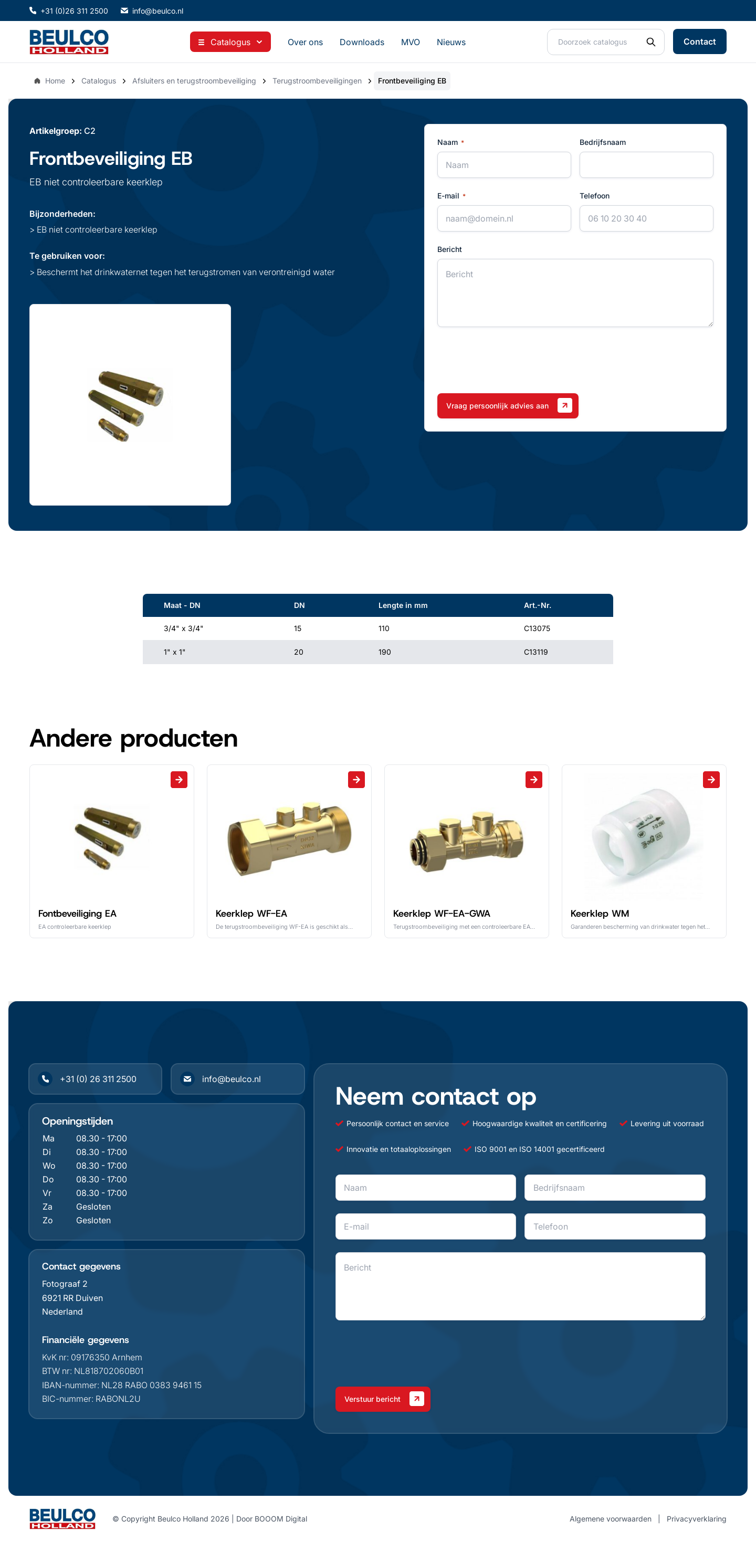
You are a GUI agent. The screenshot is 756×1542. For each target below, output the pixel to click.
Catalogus (98, 80)
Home (49, 80)
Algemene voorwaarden (611, 1518)
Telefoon (595, 195)
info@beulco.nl (152, 10)
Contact (700, 41)
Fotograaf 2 (65, 1283)
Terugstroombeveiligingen (317, 80)
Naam (450, 142)
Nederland (62, 1311)
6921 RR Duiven (72, 1298)
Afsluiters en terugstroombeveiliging (194, 80)
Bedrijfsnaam (603, 142)
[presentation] (517, 360)
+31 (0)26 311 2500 (68, 10)
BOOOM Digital (281, 1518)
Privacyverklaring (697, 1518)
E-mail (451, 196)
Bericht (449, 249)
